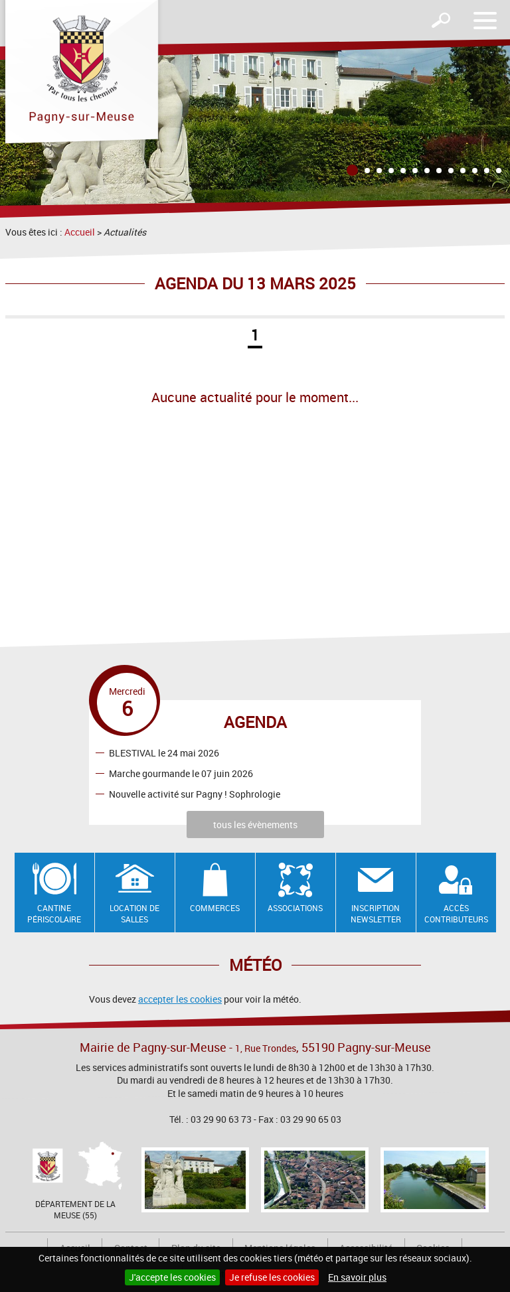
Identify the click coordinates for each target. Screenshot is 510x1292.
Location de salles (134, 913)
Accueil (79, 232)
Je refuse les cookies (272, 1277)
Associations (295, 907)
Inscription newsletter (376, 913)
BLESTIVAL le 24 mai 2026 (164, 752)
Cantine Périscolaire (54, 913)
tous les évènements (255, 824)
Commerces (215, 907)
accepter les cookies (180, 999)
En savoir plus (357, 1277)
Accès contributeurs (456, 913)
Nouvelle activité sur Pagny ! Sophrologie (194, 793)
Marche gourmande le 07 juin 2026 (181, 772)
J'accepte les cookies (172, 1277)
